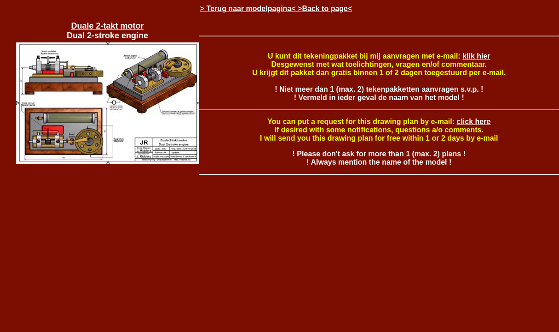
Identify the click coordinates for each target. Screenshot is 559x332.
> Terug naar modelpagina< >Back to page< (276, 8)
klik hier (476, 56)
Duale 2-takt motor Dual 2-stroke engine (107, 30)
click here (474, 121)
